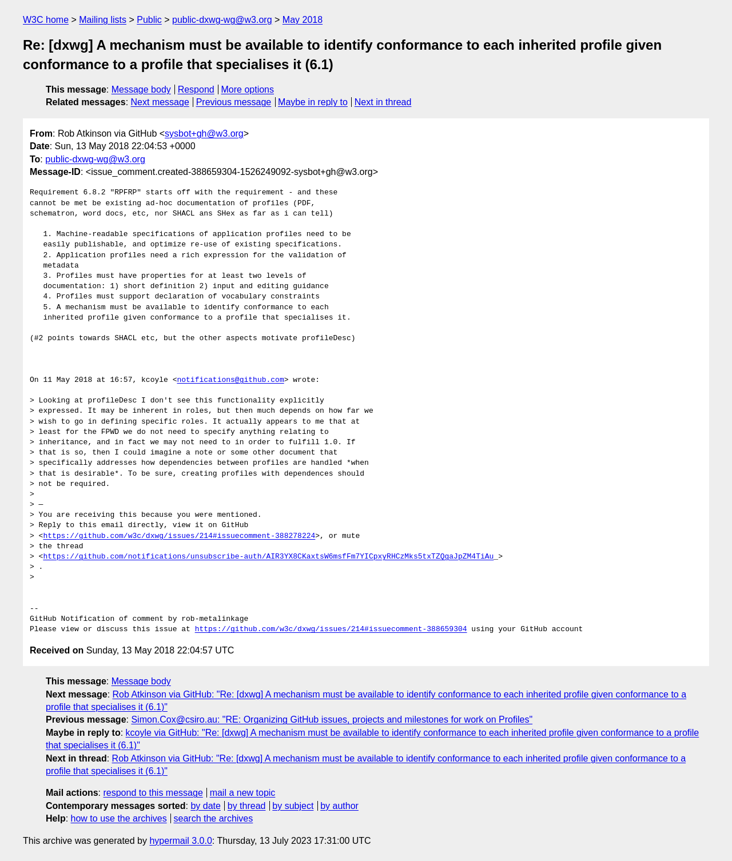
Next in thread (383, 102)
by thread (247, 806)
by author (339, 806)
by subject (292, 806)
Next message (160, 102)
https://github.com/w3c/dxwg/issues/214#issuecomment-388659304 (331, 629)
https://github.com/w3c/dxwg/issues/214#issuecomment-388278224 (179, 536)
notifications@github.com (230, 380)
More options (247, 89)
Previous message (234, 102)
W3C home (46, 20)
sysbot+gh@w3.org (204, 133)
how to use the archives (119, 818)
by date (205, 806)
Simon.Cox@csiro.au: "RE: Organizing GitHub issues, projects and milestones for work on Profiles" (331, 719)
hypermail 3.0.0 (180, 841)
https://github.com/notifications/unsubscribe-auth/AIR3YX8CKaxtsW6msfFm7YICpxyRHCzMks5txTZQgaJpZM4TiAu (268, 557)
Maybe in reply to (313, 102)
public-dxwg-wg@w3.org (222, 20)
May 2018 (303, 20)
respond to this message (152, 793)
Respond (196, 89)
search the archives (213, 818)
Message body (141, 89)
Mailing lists (102, 20)
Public (149, 20)
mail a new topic (243, 793)
